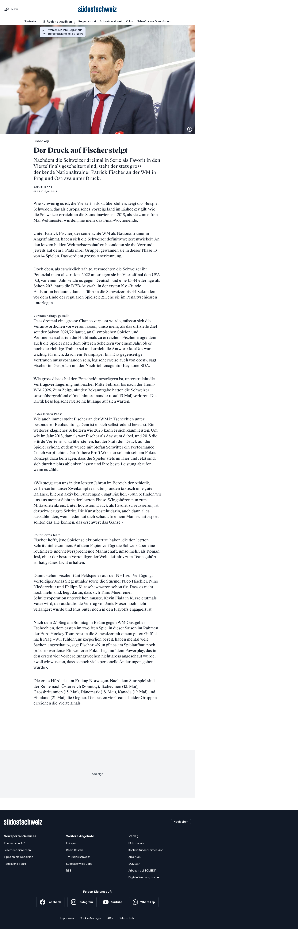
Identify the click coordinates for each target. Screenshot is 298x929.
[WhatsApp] (144, 902)
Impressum (67, 918)
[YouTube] (113, 902)
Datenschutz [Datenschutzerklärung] (126, 918)
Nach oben (181, 821)
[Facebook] (50, 902)
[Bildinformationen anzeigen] (189, 129)
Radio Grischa (74, 850)
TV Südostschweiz (78, 856)
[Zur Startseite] (97, 9)
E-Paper (71, 843)
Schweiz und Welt (111, 21)
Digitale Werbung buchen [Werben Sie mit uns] (144, 877)
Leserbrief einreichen (17, 850)
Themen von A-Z (14, 843)
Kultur (129, 21)
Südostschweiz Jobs (79, 863)
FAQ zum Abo (136, 843)
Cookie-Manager (90, 918)
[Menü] (11, 9)
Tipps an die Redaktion (18, 856)
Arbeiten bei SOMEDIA (142, 870)
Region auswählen (59, 21)
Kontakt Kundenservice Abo (145, 850)
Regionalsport (87, 21)
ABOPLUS (134, 856)
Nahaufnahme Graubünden (153, 21)
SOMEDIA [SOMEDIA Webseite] (134, 863)
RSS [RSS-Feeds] (68, 870)
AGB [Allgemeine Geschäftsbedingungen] (110, 918)
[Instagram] (82, 902)
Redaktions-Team (15, 863)
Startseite (30, 21)
